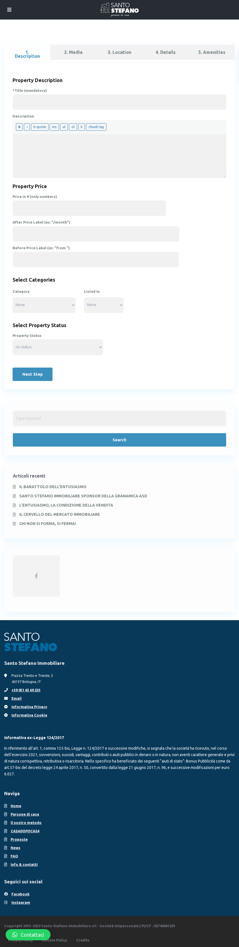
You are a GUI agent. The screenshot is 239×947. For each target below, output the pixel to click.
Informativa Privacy (29, 707)
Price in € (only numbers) (35, 196)
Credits (83, 940)
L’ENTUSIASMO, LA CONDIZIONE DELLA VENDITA (66, 505)
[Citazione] (40, 127)
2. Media (73, 52)
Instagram (20, 902)
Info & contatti (24, 864)
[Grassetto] (19, 127)
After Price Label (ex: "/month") (41, 222)
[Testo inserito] (54, 127)
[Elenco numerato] (73, 127)
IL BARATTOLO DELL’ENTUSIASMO (53, 487)
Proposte (19, 839)
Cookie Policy (54, 940)
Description (23, 116)
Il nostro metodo (26, 822)
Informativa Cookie (29, 715)
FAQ (14, 856)
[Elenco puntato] (64, 127)
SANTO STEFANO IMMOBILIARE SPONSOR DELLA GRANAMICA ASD (83, 496)
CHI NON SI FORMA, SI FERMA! (47, 523)
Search (119, 439)
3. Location (119, 52)
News (15, 848)
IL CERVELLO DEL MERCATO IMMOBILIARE (59, 514)
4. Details (166, 52)
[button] (28, 934)
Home (16, 806)
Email (16, 698)
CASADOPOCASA (25, 831)
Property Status (27, 335)
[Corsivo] (27, 127)
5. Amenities (211, 52)
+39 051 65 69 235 (25, 690)
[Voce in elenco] (81, 127)
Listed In (92, 291)
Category (21, 291)
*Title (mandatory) (30, 90)
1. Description (27, 54)
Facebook (20, 894)
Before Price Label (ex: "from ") (41, 248)
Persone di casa (25, 814)
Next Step (32, 374)
